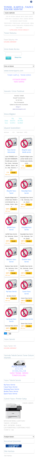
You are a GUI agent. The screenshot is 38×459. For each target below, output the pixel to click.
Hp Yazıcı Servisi (11, 291)
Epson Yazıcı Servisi (26, 319)
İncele (13, 172)
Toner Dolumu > (10, 40)
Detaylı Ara (18, 57)
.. (19, 109)
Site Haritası (8, 456)
